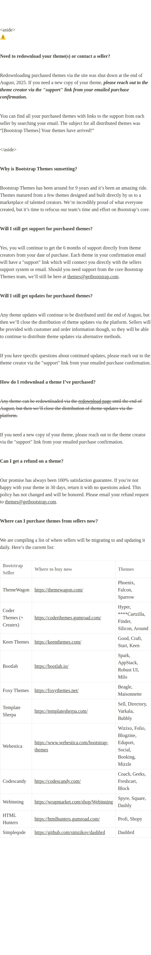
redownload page (94, 401)
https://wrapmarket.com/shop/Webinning (73, 801)
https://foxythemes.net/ (56, 690)
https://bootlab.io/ (51, 666)
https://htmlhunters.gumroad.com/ (67, 818)
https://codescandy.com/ (57, 781)
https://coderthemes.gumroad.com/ (67, 617)
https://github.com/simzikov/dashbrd (69, 832)
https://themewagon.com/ (58, 589)
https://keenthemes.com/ (57, 641)
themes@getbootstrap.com (93, 276)
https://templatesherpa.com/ (60, 711)
